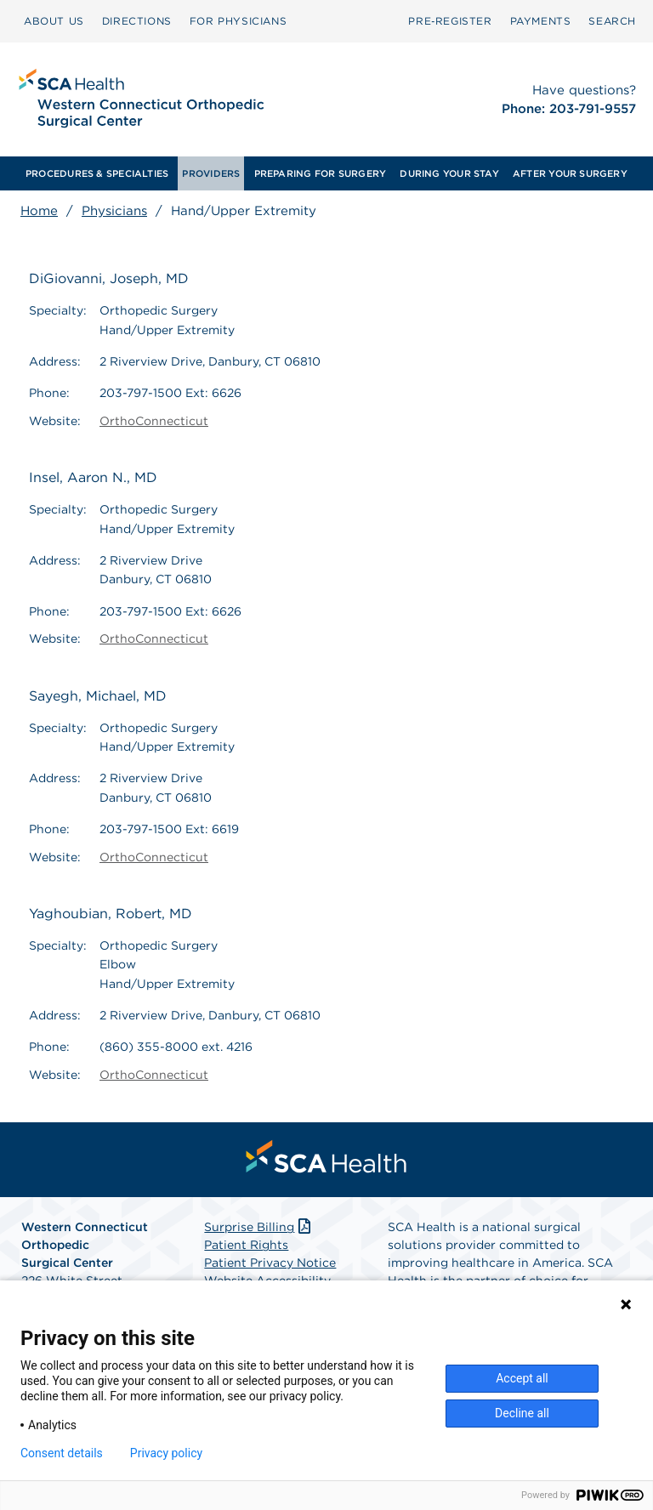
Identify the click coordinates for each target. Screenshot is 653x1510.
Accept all (522, 1378)
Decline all (522, 1413)
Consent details (61, 1453)
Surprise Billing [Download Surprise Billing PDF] (259, 1227)
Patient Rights (246, 1245)
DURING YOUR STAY (449, 173)
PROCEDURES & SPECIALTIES (97, 173)
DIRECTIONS (137, 20)
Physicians (114, 211)
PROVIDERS (211, 173)
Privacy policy (166, 1453)
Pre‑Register (449, 20)
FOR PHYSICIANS (238, 20)
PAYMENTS (540, 20)
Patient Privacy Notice (270, 1262)
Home (39, 211)
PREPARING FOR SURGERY (320, 173)
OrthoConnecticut (153, 421)
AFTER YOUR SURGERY (570, 173)
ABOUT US (54, 20)
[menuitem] (54, 21)
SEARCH (612, 20)
